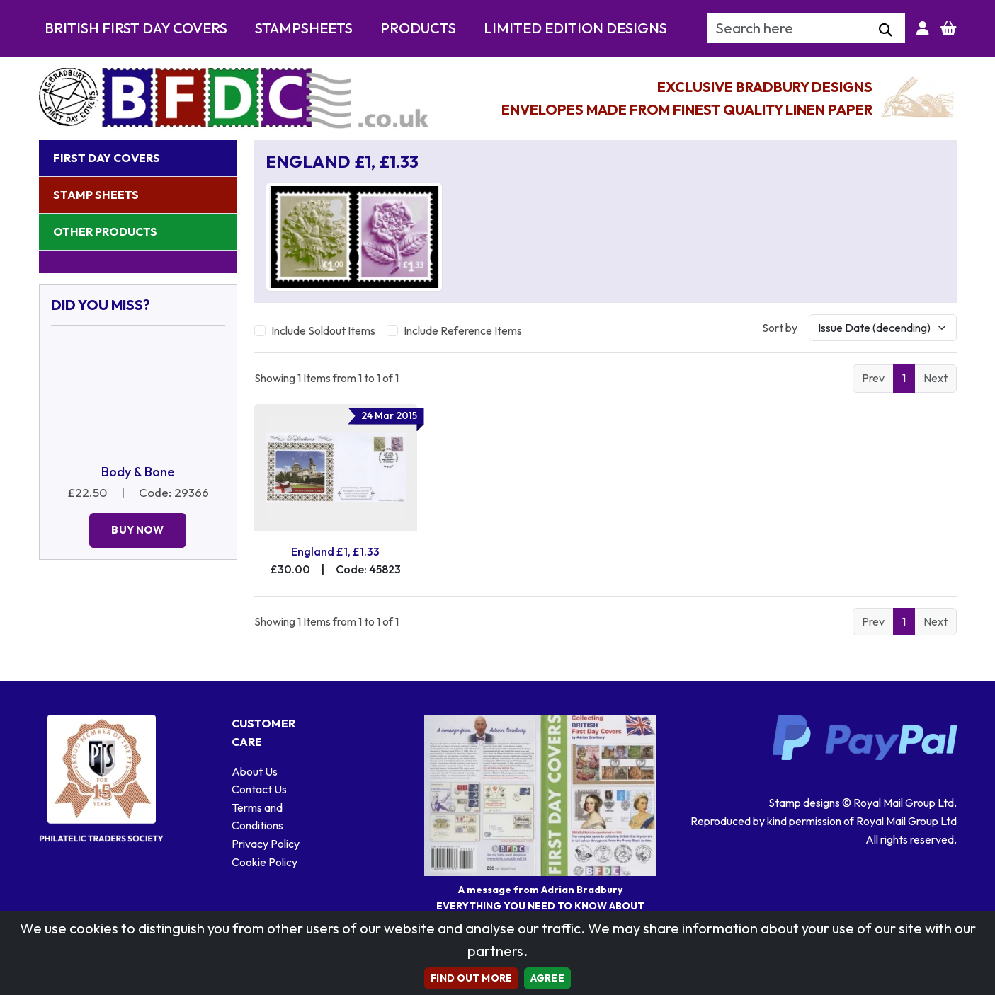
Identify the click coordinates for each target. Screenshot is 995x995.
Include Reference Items (463, 330)
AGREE (547, 978)
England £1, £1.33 (335, 551)
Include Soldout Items (323, 330)
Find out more (471, 978)
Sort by (779, 328)
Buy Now (137, 530)
